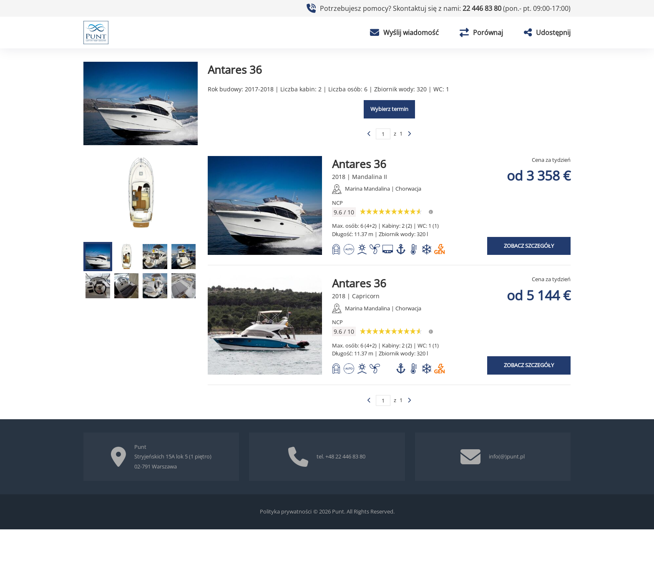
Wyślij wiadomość (404, 32)
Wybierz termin (389, 109)
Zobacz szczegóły (529, 245)
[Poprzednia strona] (369, 133)
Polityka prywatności (286, 511)
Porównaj (481, 32)
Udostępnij (547, 32)
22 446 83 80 (483, 8)
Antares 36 (359, 163)
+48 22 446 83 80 (345, 456)
